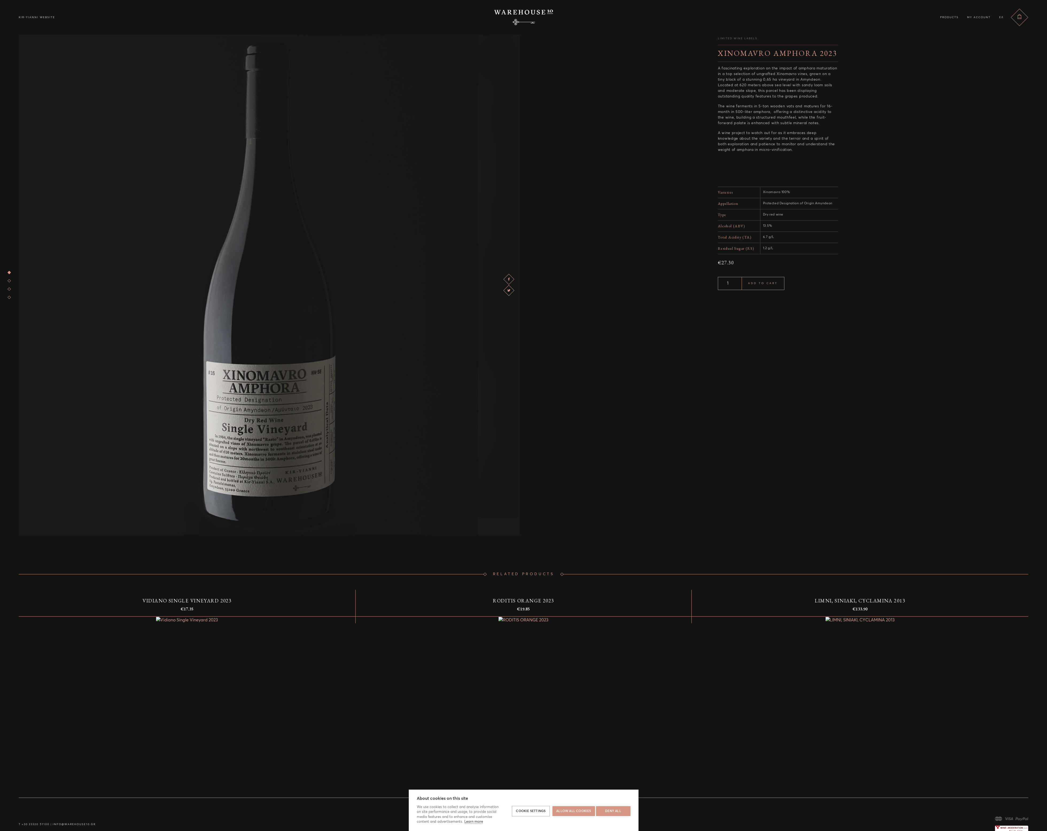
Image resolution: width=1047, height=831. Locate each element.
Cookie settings (529, 810)
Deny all (613, 810)
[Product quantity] (730, 283)
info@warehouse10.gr (69, 824)
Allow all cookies (572, 810)
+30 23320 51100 (34, 824)
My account (979, 17)
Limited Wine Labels (737, 38)
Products (949, 17)
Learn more (473, 822)
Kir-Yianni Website (37, 17)
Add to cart (763, 283)
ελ (1001, 17)
